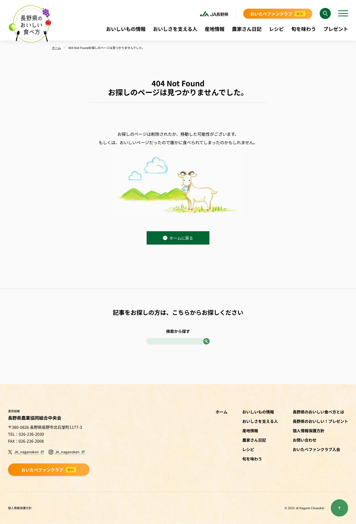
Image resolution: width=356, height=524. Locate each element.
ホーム (221, 412)
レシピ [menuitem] (276, 28)
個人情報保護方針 (20, 508)
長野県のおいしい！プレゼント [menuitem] (320, 421)
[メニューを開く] (343, 14)
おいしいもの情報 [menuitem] (126, 28)
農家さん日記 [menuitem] (247, 28)
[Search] (325, 13)
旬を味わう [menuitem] (303, 28)
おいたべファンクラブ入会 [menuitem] (316, 449)
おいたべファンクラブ (277, 14)
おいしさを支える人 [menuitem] (175, 28)
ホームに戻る (178, 238)
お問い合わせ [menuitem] (304, 440)
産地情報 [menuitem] (214, 28)
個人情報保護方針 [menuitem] (308, 430)
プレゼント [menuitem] (335, 28)
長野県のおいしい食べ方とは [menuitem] (318, 412)
